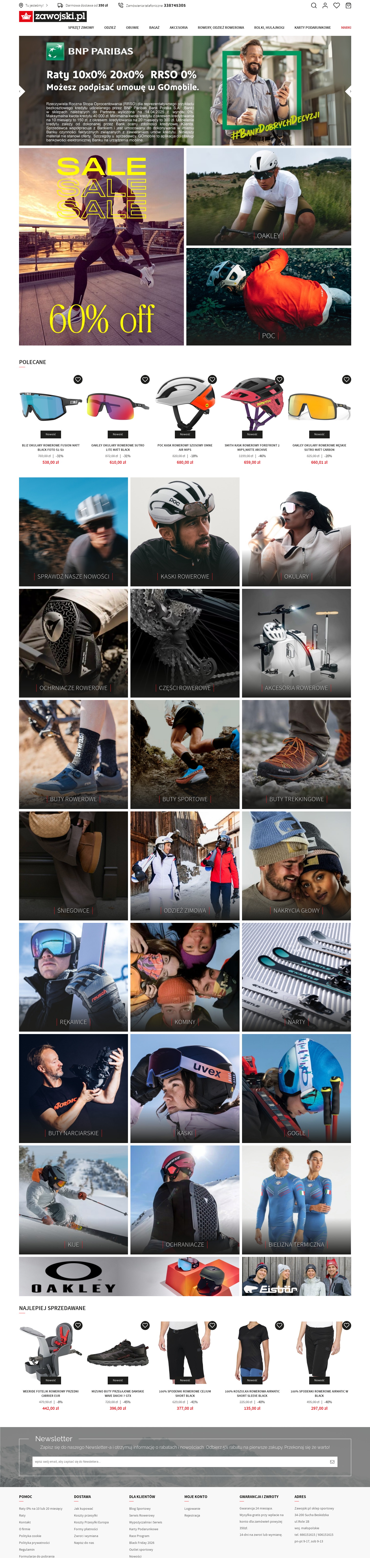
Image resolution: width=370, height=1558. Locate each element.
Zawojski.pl (53, 16)
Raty (22, 1515)
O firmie (24, 1529)
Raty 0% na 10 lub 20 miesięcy (41, 1509)
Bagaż (154, 27)
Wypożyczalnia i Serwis (145, 1522)
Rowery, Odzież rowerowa (221, 27)
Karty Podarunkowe (313, 27)
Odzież (110, 27)
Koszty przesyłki (85, 1515)
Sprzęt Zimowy (81, 27)
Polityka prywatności (34, 1543)
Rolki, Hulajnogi (269, 27)
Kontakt (25, 1522)
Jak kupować (83, 1509)
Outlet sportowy (141, 1550)
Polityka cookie (30, 1536)
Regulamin (27, 1550)
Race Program (139, 1536)
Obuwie (132, 27)
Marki (346, 27)
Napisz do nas (84, 1543)
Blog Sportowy (140, 1509)
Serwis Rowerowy (142, 1515)
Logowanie (192, 1509)
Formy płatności (86, 1529)
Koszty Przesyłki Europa (91, 1522)
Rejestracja (192, 1515)
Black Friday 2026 (141, 1543)
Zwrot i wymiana (86, 1536)
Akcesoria (179, 27)
